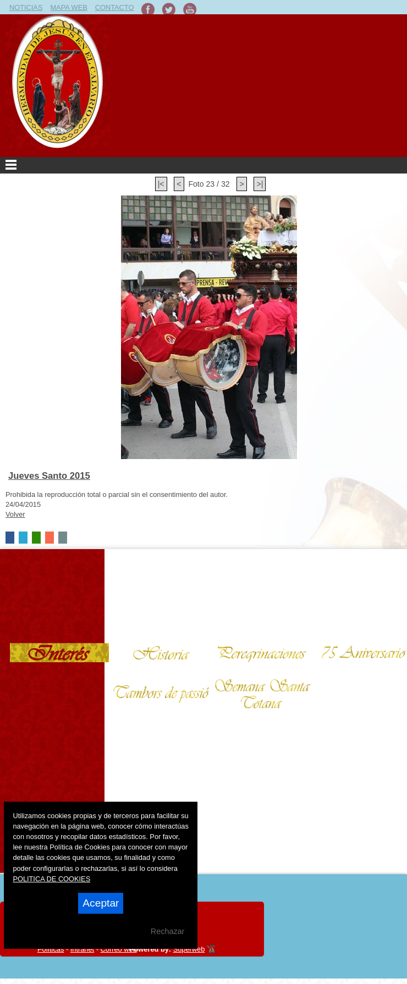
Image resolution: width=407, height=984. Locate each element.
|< (161, 184)
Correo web (119, 949)
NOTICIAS (25, 7)
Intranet (82, 949)
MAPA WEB (68, 7)
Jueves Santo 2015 (49, 476)
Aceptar (100, 903)
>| (259, 184)
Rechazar (168, 931)
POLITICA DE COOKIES (51, 879)
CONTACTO (114, 7)
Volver (15, 514)
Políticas (50, 949)
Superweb (189, 949)
